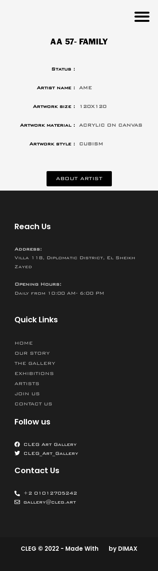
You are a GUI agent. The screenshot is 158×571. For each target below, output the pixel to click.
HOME (23, 343)
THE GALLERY (34, 363)
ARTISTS (27, 383)
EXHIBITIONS (34, 373)
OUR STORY (32, 353)
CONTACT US (33, 404)
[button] (141, 16)
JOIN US (27, 393)
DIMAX (127, 548)
